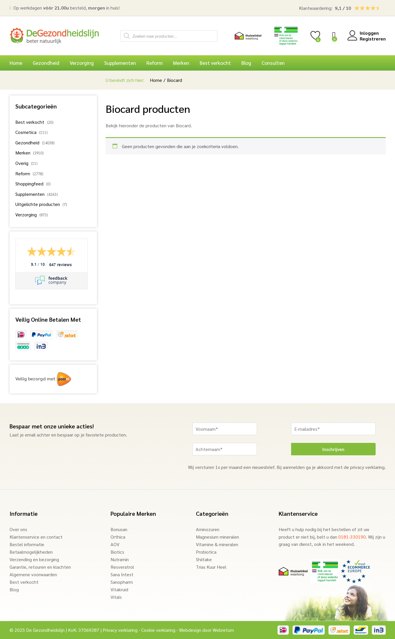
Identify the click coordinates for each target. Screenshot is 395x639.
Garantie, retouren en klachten (40, 567)
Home (16, 62)
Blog (246, 62)
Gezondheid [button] (46, 62)
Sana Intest (122, 574)
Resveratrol (122, 567)
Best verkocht (215, 62)
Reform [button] (154, 62)
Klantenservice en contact (36, 537)
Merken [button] (181, 62)
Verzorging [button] (82, 62)
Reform (22, 173)
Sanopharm (122, 582)
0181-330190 (352, 537)
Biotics (117, 552)
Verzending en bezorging (34, 559)
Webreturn (223, 630)
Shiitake (204, 559)
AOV (115, 544)
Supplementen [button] (120, 62)
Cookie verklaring (158, 630)
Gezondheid (27, 142)
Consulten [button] (273, 62)
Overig (21, 163)
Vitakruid (119, 589)
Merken (22, 153)
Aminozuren (207, 529)
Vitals (116, 597)
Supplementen (30, 194)
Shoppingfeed (29, 184)
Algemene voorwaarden (33, 574)
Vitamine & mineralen (217, 544)
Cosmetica (25, 132)
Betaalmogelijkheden (31, 552)
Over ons (18, 529)
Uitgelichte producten (37, 204)
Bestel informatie (27, 544)
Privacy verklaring (120, 630)
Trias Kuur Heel (211, 567)
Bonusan (119, 529)
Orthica (118, 537)
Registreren (373, 38)
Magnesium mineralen (217, 537)
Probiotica (206, 552)
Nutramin (120, 559)
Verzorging (26, 214)
